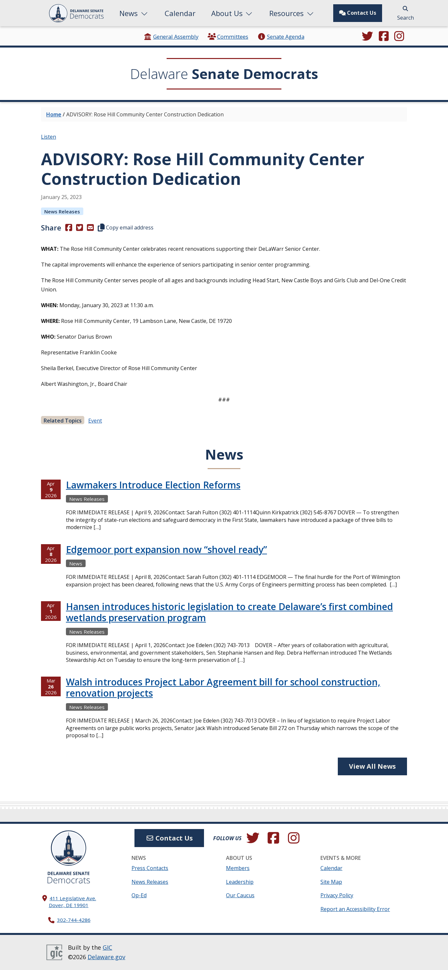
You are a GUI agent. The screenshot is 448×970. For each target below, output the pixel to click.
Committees (228, 36)
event (95, 420)
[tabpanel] (224, 616)
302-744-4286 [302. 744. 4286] (74, 920)
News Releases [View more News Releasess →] (62, 211)
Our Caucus (240, 895)
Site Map (331, 881)
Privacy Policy (336, 895)
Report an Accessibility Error (355, 909)
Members (238, 868)
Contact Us (357, 12)
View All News (372, 766)
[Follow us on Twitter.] (367, 36)
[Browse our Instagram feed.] (399, 36)
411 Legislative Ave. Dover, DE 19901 (72, 901)
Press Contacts (150, 868)
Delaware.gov (106, 957)
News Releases (150, 881)
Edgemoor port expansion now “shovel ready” (166, 549)
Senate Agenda (280, 36)
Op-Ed (139, 895)
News (134, 13)
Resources (292, 13)
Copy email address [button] (125, 227)
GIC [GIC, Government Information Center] (107, 947)
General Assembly (171, 36)
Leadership (240, 881)
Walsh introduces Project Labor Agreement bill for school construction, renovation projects (223, 687)
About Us (232, 13)
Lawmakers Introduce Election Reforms (153, 485)
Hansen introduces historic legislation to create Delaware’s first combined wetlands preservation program (229, 612)
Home (53, 114)
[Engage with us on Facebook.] (384, 36)
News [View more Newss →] (75, 563)
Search (405, 13)
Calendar (180, 13)
